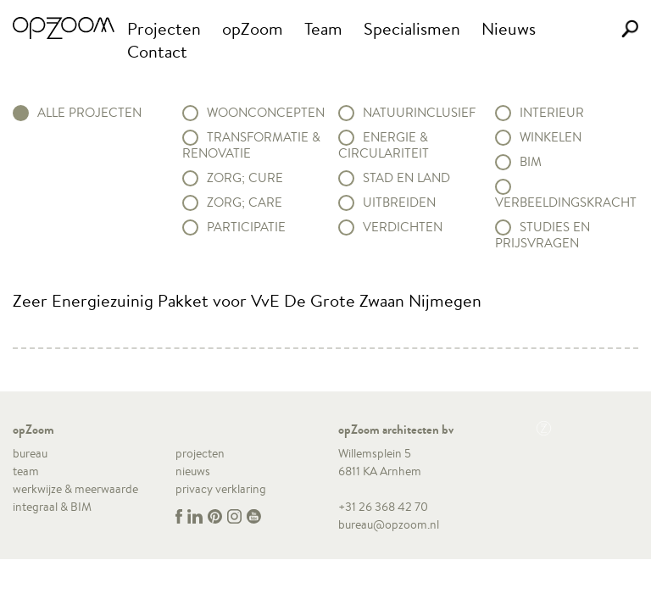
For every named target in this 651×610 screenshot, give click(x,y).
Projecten (164, 28)
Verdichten (402, 227)
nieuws (192, 471)
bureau (30, 453)
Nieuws (508, 28)
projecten (200, 453)
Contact (157, 51)
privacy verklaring (220, 488)
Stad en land (406, 178)
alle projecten (89, 112)
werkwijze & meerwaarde (75, 488)
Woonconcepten (266, 112)
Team (323, 28)
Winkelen (550, 137)
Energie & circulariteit (383, 145)
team (26, 471)
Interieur (552, 112)
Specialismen (412, 28)
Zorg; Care (244, 202)
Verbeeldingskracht (566, 202)
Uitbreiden (399, 202)
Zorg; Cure (245, 178)
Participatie (246, 227)
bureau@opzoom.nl (388, 524)
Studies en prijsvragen (542, 235)
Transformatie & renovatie (251, 145)
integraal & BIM (52, 506)
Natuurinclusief (419, 112)
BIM (531, 161)
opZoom (252, 28)
